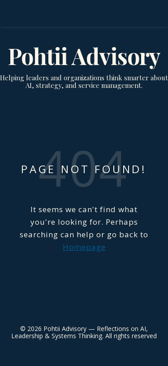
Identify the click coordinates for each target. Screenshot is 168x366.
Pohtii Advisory (84, 56)
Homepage (84, 247)
